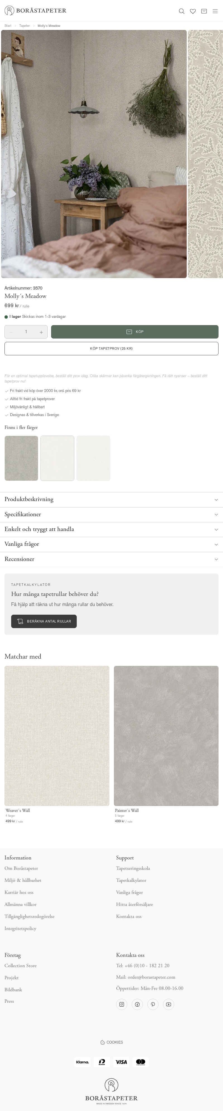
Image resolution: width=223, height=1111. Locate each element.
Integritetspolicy (20, 928)
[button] (11, 332)
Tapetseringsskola (133, 868)
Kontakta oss (129, 916)
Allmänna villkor (20, 904)
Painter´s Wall (127, 811)
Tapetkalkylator (131, 880)
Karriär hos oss (18, 892)
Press (9, 1001)
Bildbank (13, 990)
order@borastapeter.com (151, 977)
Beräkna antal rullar (44, 621)
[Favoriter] (192, 10)
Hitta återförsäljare (134, 904)
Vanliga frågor (129, 892)
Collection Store (20, 966)
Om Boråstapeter (21, 868)
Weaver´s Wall (18, 811)
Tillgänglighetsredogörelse (29, 916)
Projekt (11, 978)
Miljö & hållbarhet (22, 880)
